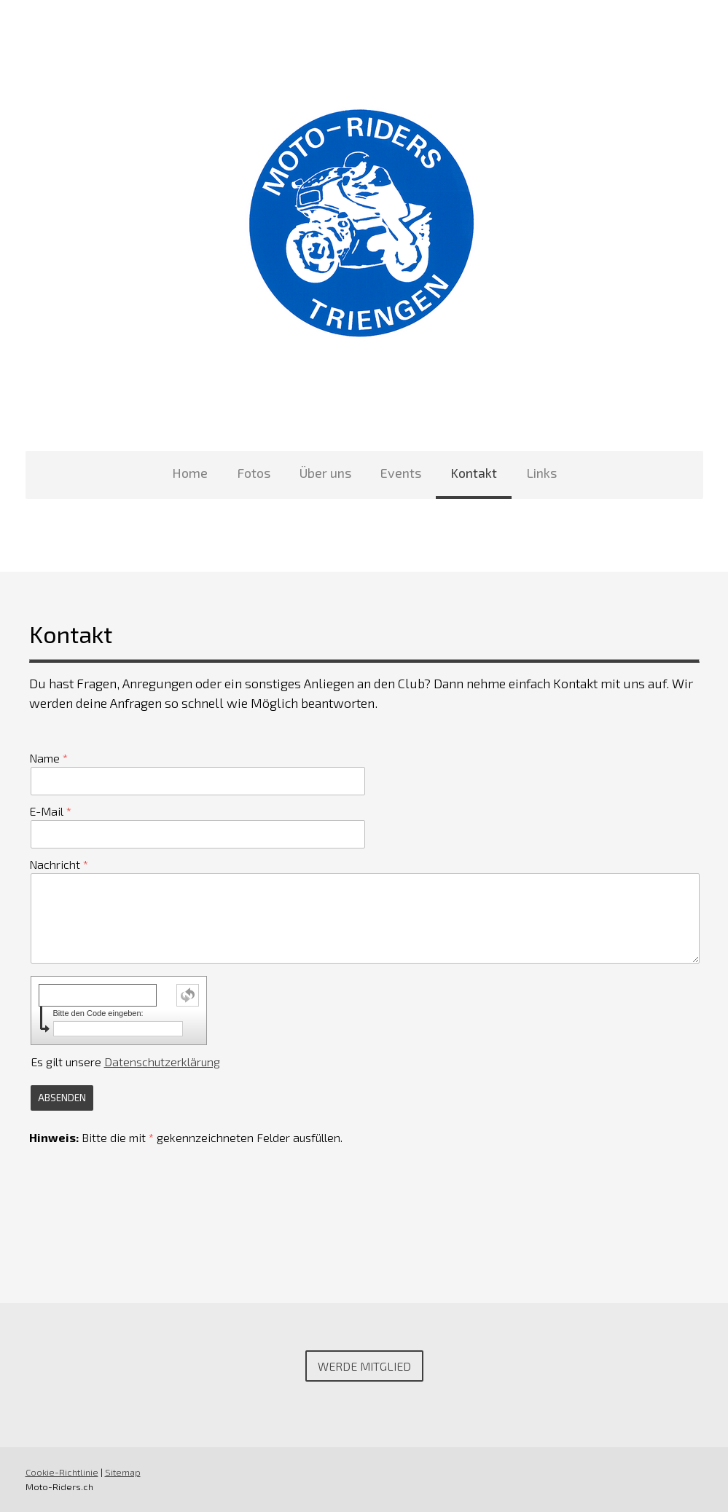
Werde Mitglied (364, 1366)
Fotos (253, 473)
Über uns (325, 473)
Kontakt (473, 473)
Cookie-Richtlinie (62, 1472)
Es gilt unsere (125, 1061)
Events (400, 473)
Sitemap (123, 1472)
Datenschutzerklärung (162, 1061)
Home (190, 473)
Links (541, 473)
